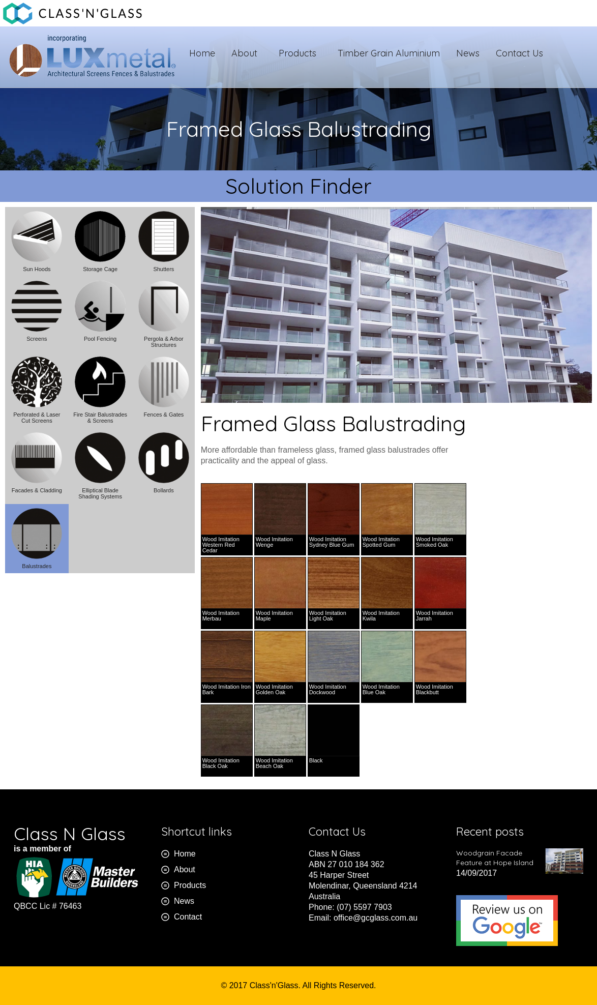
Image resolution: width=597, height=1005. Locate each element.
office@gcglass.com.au (375, 917)
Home (202, 53)
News (468, 53)
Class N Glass (70, 833)
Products (300, 53)
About (246, 53)
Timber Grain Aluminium (389, 53)
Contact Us (519, 53)
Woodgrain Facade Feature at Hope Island (494, 857)
